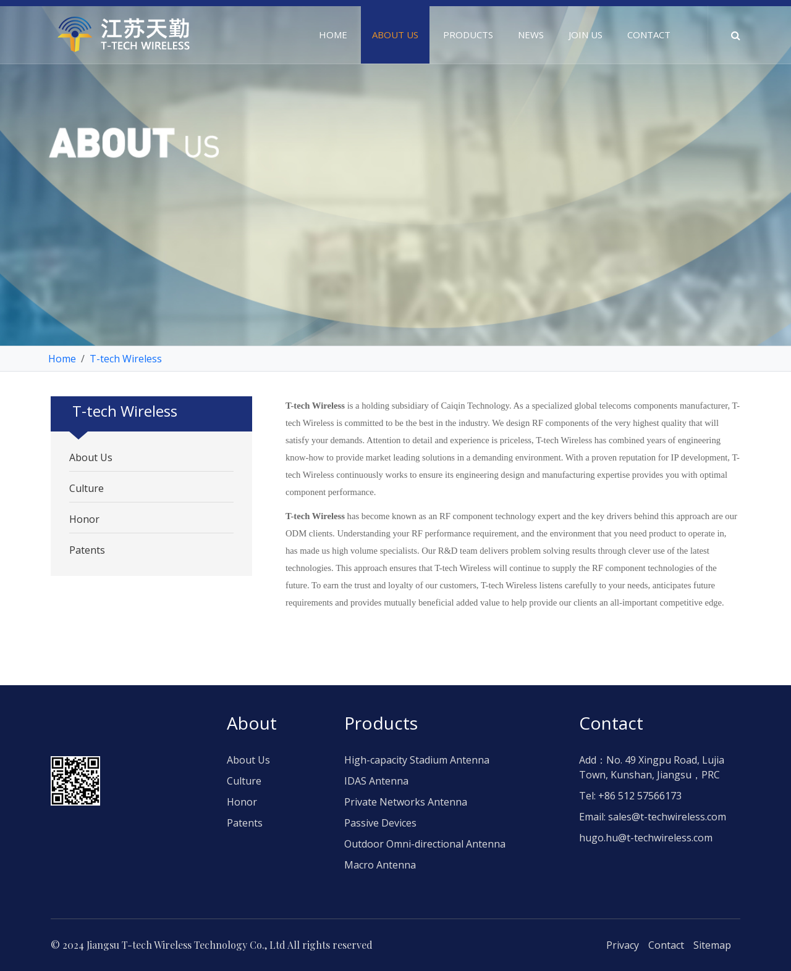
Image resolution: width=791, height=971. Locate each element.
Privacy (622, 945)
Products (468, 34)
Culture (86, 488)
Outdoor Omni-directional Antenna (424, 844)
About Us (90, 457)
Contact (648, 34)
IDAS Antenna (376, 781)
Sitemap (712, 945)
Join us (586, 34)
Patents (87, 550)
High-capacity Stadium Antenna (416, 760)
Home (333, 34)
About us (395, 34)
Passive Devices (380, 823)
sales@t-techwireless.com (667, 816)
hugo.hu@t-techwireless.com (646, 837)
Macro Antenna (380, 865)
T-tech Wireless (126, 358)
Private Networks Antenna (405, 802)
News (531, 34)
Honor (84, 519)
